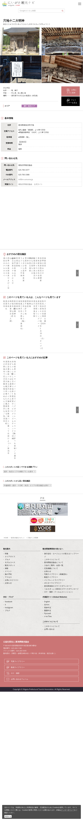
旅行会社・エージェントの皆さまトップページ (61, 544)
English (47, 590)
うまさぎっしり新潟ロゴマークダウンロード (61, 578)
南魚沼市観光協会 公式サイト (30, 184)
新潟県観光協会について (53, 551)
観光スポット (10, 554)
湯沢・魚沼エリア (29, 106)
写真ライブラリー (18, 650)
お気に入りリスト (12, 569)
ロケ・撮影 (15, 662)
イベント (8, 560)
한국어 (46, 593)
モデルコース (10, 551)
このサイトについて (52, 548)
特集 (6, 542)
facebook (8, 590)
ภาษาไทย (48, 605)
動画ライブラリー (51, 566)
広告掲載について (51, 557)
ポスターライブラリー (52, 572)
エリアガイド (10, 545)
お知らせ (8, 572)
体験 (6, 557)
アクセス (8, 566)
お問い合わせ (49, 618)
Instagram (9, 596)
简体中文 (47, 596)
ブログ (7, 599)
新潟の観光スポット (18, 526)
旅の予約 (8, 563)
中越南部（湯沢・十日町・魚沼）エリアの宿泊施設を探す (26, 474)
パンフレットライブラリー (54, 569)
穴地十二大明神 (32, 526)
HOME (6, 526)
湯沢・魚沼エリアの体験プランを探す (18, 460)
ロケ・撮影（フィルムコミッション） (59, 580)
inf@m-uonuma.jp (25, 179)
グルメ (7, 548)
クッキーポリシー (67, 810)
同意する (8, 816)
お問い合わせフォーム (19, 668)
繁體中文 (47, 599)
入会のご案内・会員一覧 (53, 554)
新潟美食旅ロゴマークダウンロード (58, 575)
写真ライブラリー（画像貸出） (56, 563)
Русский (47, 602)
